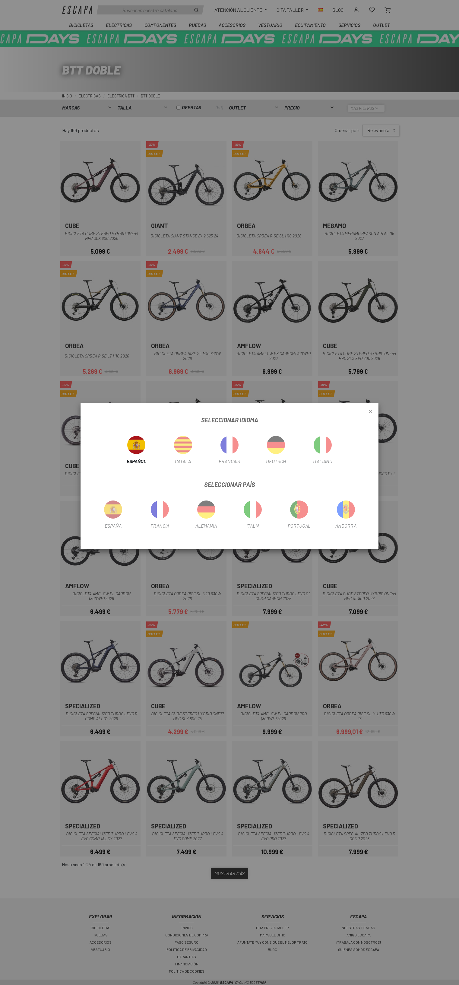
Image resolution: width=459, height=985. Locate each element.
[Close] (371, 411)
